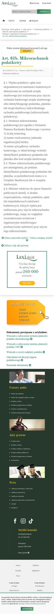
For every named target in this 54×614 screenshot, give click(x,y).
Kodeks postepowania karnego (20, 413)
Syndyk (13, 504)
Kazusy (23, 316)
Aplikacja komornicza (18, 492)
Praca (18, 576)
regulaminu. (5, 604)
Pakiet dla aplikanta (17, 393)
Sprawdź (27, 283)
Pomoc (18, 565)
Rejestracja (34, 3)
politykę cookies (24, 604)
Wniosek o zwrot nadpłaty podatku (26, 352)
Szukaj (44, 11)
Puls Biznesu (39, 586)
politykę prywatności (38, 604)
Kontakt (18, 571)
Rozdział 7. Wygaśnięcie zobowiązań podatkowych (19, 34)
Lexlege (14, 586)
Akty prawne (27, 29)
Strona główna (15, 29)
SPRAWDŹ (27, 51)
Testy (11, 21)
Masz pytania (23, 553)
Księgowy (14, 507)
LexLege (24, 320)
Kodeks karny (15, 441)
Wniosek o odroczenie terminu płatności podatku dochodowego (27, 337)
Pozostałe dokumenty (19, 365)
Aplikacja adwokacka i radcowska (22, 488)
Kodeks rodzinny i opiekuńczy (20, 449)
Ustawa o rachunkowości (19, 409)
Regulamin (36, 571)
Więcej (33, 21)
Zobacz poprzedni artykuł (14, 238)
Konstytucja (15, 460)
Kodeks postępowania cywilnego (21, 405)
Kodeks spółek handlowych (20, 452)
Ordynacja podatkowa (42, 29)
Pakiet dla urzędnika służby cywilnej (22, 397)
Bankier (39, 590)
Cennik (22, 21)
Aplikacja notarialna (17, 496)
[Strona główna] (3, 21)
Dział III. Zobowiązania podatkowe (14, 32)
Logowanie (46, 3)
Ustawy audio (27, 313)
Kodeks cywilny (16, 401)
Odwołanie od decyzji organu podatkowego (22, 359)
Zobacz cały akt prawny (14, 245)
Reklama (36, 565)
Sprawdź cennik (23, 304)
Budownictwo (14, 590)
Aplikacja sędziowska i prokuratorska (23, 500)
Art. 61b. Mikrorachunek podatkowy (14, 36)
